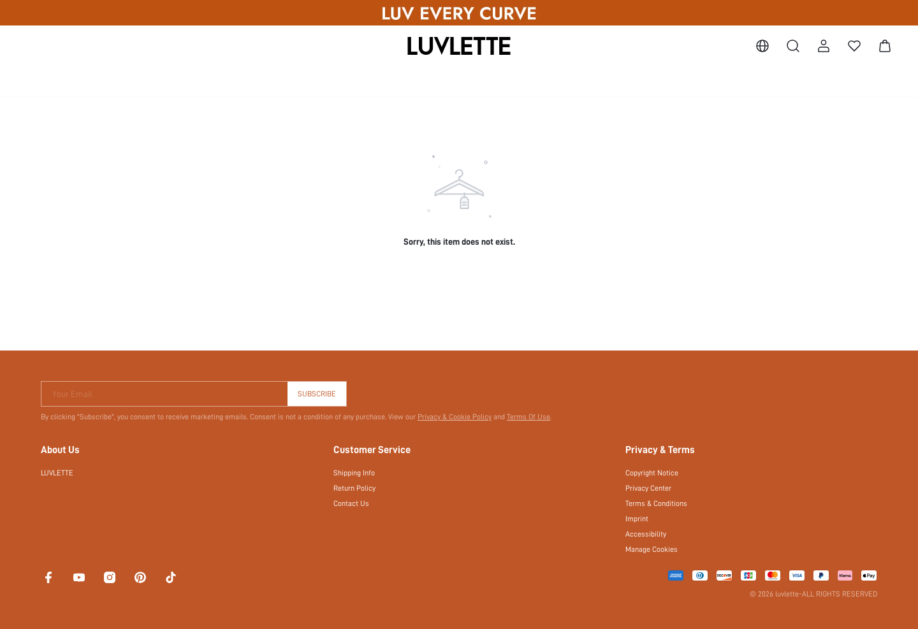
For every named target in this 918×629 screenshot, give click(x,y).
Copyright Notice (651, 472)
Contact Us (351, 503)
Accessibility (645, 534)
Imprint (636, 518)
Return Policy (354, 488)
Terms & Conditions (656, 503)
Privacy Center (648, 488)
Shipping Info (354, 472)
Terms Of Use (528, 416)
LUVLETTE (57, 472)
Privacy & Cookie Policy (455, 416)
